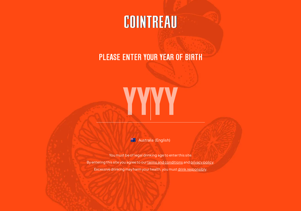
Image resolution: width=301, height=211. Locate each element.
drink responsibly (192, 169)
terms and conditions (165, 162)
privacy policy (201, 162)
